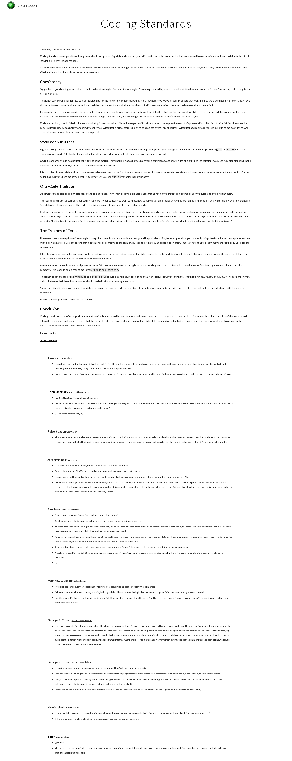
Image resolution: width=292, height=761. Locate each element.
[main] (146, 23)
